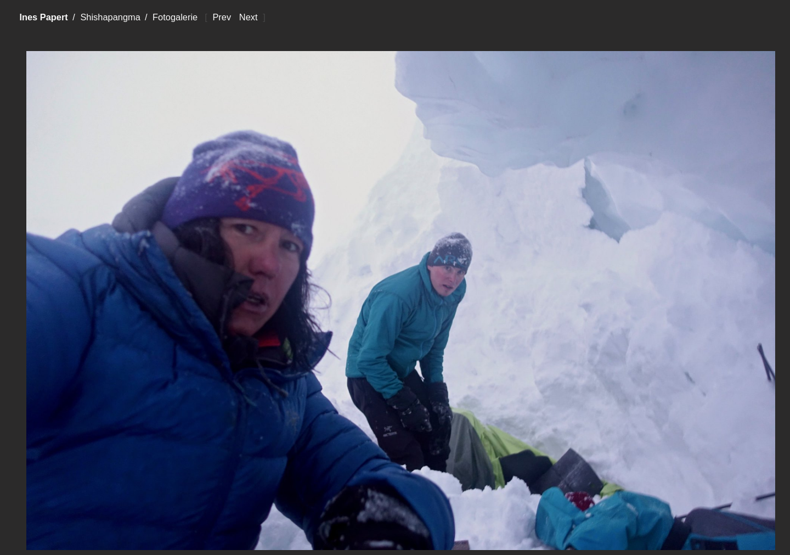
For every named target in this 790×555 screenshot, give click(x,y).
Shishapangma (110, 17)
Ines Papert (43, 17)
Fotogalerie (175, 17)
